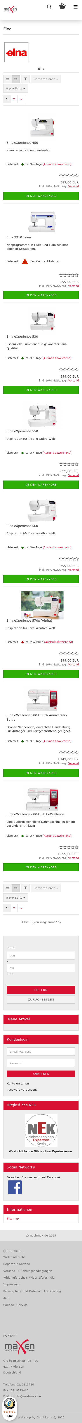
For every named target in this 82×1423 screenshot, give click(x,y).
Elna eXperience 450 (22, 142)
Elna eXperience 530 (22, 336)
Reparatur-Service (16, 1264)
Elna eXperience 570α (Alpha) (29, 620)
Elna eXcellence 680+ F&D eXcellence (35, 814)
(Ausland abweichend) (57, 164)
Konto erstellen (18, 1083)
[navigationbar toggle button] (75, 6)
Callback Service (15, 1305)
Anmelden (41, 1073)
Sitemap (13, 1218)
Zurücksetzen (41, 999)
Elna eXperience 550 (22, 431)
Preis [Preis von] (11, 948)
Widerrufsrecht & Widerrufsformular (29, 1277)
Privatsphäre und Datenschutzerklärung (32, 1291)
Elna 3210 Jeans (19, 237)
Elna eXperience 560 (22, 526)
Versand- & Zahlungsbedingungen (27, 1270)
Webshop (24, 1417)
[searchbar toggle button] (49, 6)
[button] (7, 79)
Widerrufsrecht (14, 1257)
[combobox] (46, 79)
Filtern (41, 990)
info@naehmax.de (28, 1396)
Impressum (11, 1284)
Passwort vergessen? (22, 1089)
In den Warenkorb (41, 195)
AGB (6, 1298)
